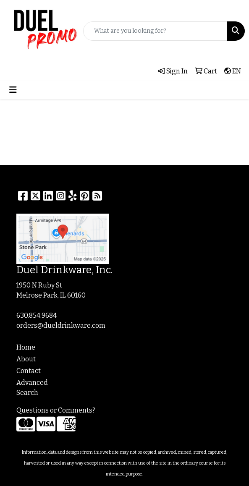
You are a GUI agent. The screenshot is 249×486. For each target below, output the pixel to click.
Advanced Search (32, 388)
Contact (28, 371)
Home (25, 347)
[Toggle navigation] (13, 90)
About (26, 359)
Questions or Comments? (55, 410)
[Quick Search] (155, 31)
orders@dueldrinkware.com (60, 325)
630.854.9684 (36, 315)
